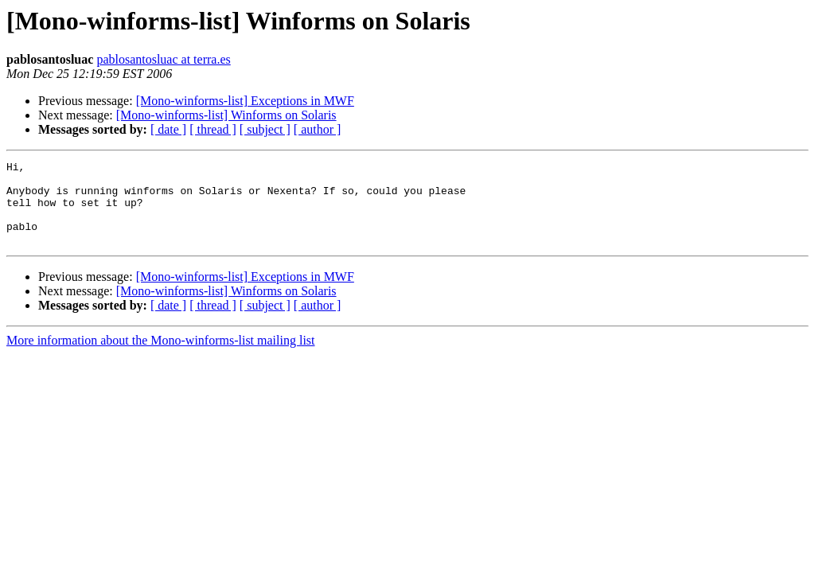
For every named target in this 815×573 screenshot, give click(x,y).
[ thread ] (212, 129)
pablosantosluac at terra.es (163, 59)
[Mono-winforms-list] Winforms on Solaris (226, 115)
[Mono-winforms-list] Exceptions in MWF (245, 100)
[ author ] (317, 129)
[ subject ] (265, 129)
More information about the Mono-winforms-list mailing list (160, 357)
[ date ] (168, 129)
